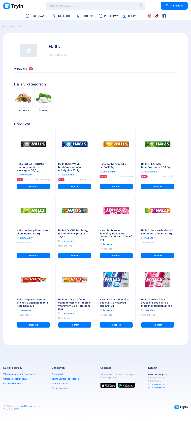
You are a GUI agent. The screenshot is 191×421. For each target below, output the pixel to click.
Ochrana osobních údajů (15, 379)
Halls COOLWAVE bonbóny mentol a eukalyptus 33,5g (69, 167)
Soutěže (85, 16)
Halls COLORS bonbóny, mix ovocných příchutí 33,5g (73, 233)
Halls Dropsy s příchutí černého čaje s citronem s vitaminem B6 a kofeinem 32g (74, 304)
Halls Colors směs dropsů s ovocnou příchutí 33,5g (157, 232)
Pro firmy (108, 16)
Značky (11, 27)
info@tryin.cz (158, 387)
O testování (57, 374)
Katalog (61, 16)
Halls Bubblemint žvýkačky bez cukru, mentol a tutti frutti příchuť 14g (116, 235)
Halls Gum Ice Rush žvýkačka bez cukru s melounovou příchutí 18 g (156, 302)
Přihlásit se (174, 5)
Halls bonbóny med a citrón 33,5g (113, 165)
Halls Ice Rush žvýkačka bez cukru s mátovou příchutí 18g (114, 302)
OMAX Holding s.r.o (30, 406)
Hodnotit (33, 186)
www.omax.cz (158, 384)
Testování (35, 16)
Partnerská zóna (60, 388)
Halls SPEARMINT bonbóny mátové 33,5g (155, 165)
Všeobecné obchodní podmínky (19, 374)
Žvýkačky (108, 244)
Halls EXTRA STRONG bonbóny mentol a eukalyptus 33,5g (30, 167)
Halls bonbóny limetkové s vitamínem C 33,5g (33, 232)
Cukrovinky (26, 175)
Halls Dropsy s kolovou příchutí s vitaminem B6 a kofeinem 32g (32, 302)
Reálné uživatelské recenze (65, 379)
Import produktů (59, 383)
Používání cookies (12, 383)
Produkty (23, 68)
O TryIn (130, 16)
